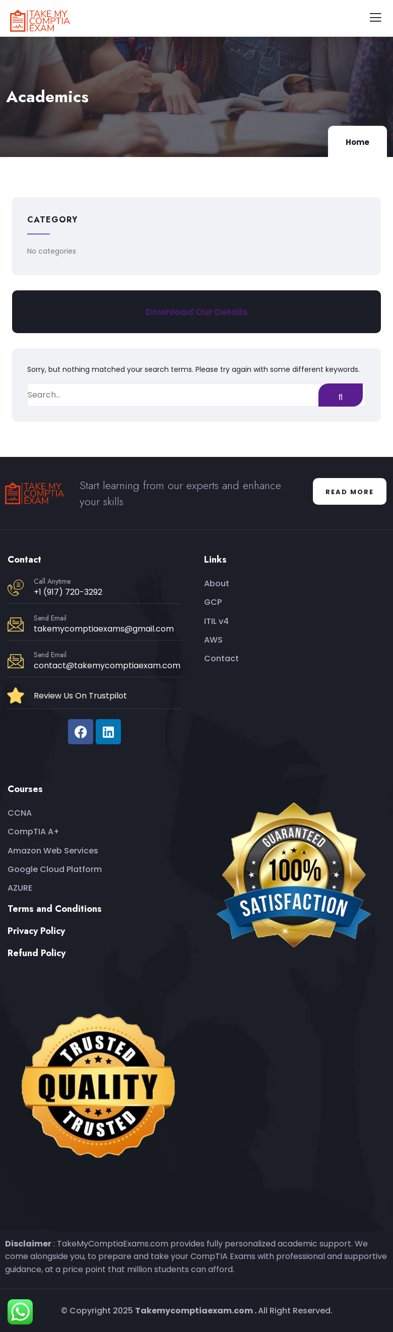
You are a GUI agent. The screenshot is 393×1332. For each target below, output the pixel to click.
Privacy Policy (36, 930)
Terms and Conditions (55, 908)
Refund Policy (37, 953)
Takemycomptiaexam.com (194, 1310)
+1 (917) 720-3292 (68, 592)
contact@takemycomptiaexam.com (107, 665)
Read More (349, 492)
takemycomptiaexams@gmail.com (104, 629)
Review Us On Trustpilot (80, 695)
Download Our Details (196, 311)
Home (357, 142)
